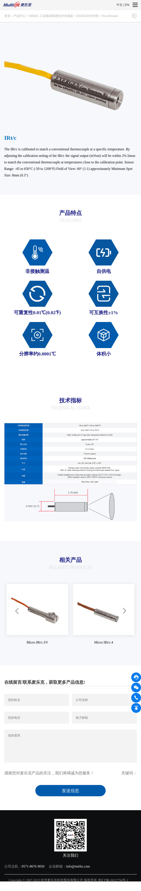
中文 (119, 5)
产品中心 (19, 16)
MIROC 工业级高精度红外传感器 (51, 16)
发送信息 (70, 790)
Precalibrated (110, 16)
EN (127, 5)
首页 (7, 16)
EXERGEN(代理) (87, 16)
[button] (17, 611)
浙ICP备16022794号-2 (113, 880)
